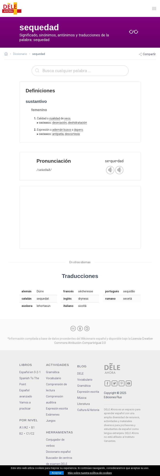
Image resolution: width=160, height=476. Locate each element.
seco (67, 118)
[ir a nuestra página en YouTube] (128, 383)
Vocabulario (53, 378)
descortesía (72, 134)
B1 (33, 427)
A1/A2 (23, 427)
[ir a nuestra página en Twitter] (114, 383)
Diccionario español (58, 451)
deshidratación (77, 122)
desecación (59, 122)
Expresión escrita (57, 408)
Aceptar (56, 472)
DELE (80, 373)
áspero (78, 129)
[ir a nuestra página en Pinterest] (121, 383)
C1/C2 (30, 433)
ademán (57, 129)
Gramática (52, 372)
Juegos (50, 420)
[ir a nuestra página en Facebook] (107, 383)
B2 (21, 433)
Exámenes (53, 414)
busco (67, 129)
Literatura (83, 403)
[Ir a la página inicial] (7, 54)
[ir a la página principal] (11, 8)
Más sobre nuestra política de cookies (90, 473)
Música (81, 397)
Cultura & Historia (88, 410)
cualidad (54, 118)
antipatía (58, 134)
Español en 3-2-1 (30, 372)
